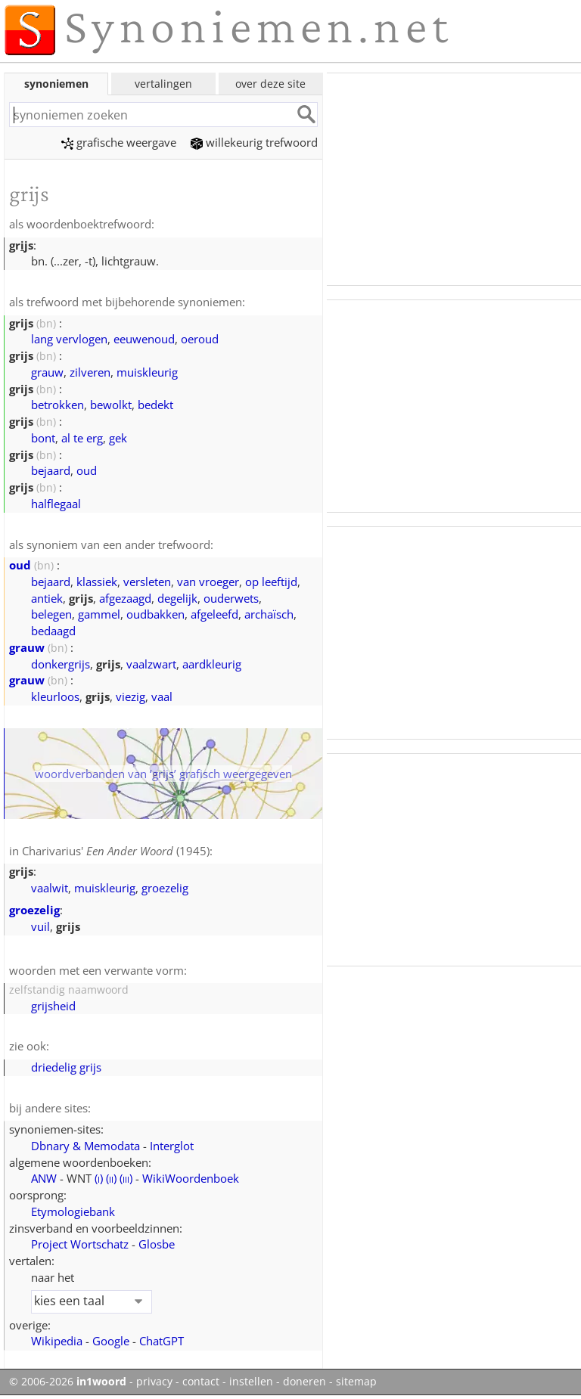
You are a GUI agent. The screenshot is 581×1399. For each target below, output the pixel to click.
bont (43, 437)
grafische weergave (118, 142)
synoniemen (56, 83)
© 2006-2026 (67, 1381)
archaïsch (269, 614)
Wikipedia (56, 1340)
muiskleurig (147, 372)
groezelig (164, 887)
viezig (130, 696)
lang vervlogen (69, 338)
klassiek (96, 581)
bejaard (50, 470)
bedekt (155, 404)
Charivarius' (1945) (116, 850)
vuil (40, 926)
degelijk (177, 598)
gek (118, 437)
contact (200, 1381)
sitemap (356, 1381)
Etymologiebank (73, 1211)
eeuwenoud (144, 338)
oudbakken (155, 614)
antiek (47, 598)
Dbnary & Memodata (85, 1145)
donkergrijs (60, 664)
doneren (304, 1381)
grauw (47, 372)
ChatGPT (161, 1340)
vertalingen (163, 83)
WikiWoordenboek (190, 1178)
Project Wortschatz (80, 1244)
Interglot (172, 1145)
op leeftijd (271, 581)
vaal (161, 696)
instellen (251, 1381)
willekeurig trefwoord (254, 142)
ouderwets (231, 598)
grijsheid (53, 1005)
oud (86, 470)
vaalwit (49, 887)
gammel (99, 614)
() (99, 1178)
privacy (154, 1381)
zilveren (90, 372)
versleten (147, 581)
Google (110, 1340)
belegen (51, 614)
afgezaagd (125, 598)
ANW (44, 1178)
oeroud (200, 338)
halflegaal (56, 503)
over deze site (270, 83)
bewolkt (111, 404)
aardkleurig (211, 664)
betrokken (57, 404)
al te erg (82, 437)
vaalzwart (151, 664)
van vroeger (208, 581)
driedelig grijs (66, 1067)
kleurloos (55, 696)
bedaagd (53, 630)
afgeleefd (214, 614)
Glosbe (156, 1244)
